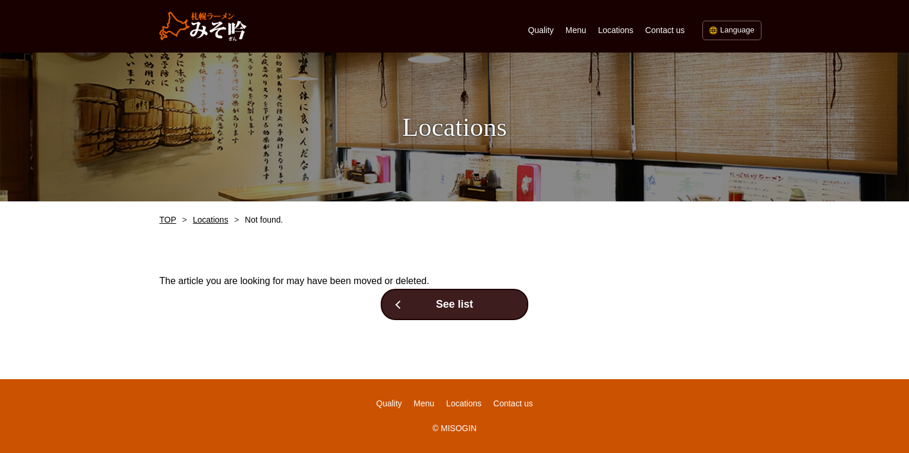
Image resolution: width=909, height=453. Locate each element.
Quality (541, 30)
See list (454, 304)
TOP (167, 219)
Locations (615, 30)
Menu (575, 30)
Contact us (665, 30)
